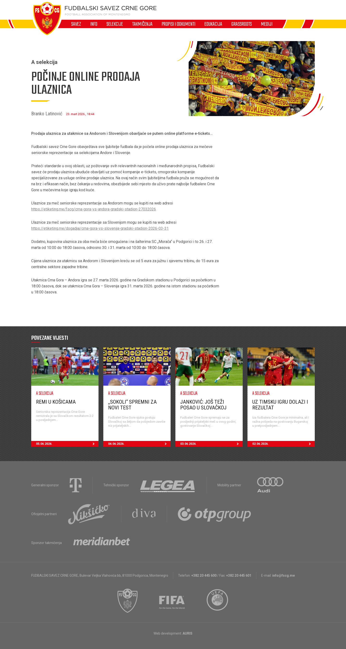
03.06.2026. (211, 444)
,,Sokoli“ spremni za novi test (132, 405)
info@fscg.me (283, 575)
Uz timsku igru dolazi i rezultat (280, 405)
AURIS (187, 633)
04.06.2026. (139, 444)
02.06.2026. (283, 444)
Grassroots (241, 24)
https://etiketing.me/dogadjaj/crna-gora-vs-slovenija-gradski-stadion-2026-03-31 (100, 228)
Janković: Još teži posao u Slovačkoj (203, 405)
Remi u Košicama (56, 402)
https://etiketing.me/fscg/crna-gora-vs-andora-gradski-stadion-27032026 (93, 209)
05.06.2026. (67, 444)
